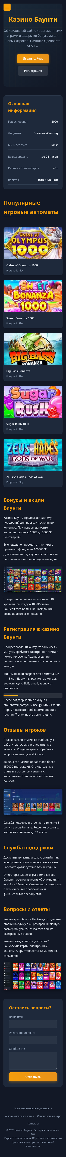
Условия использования (19, 1116)
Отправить (32, 1077)
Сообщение (17, 1049)
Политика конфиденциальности (33, 1108)
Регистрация (33, 71)
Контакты (33, 1123)
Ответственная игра (49, 1116)
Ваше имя (16, 1017)
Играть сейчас (33, 58)
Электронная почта (22, 1033)
